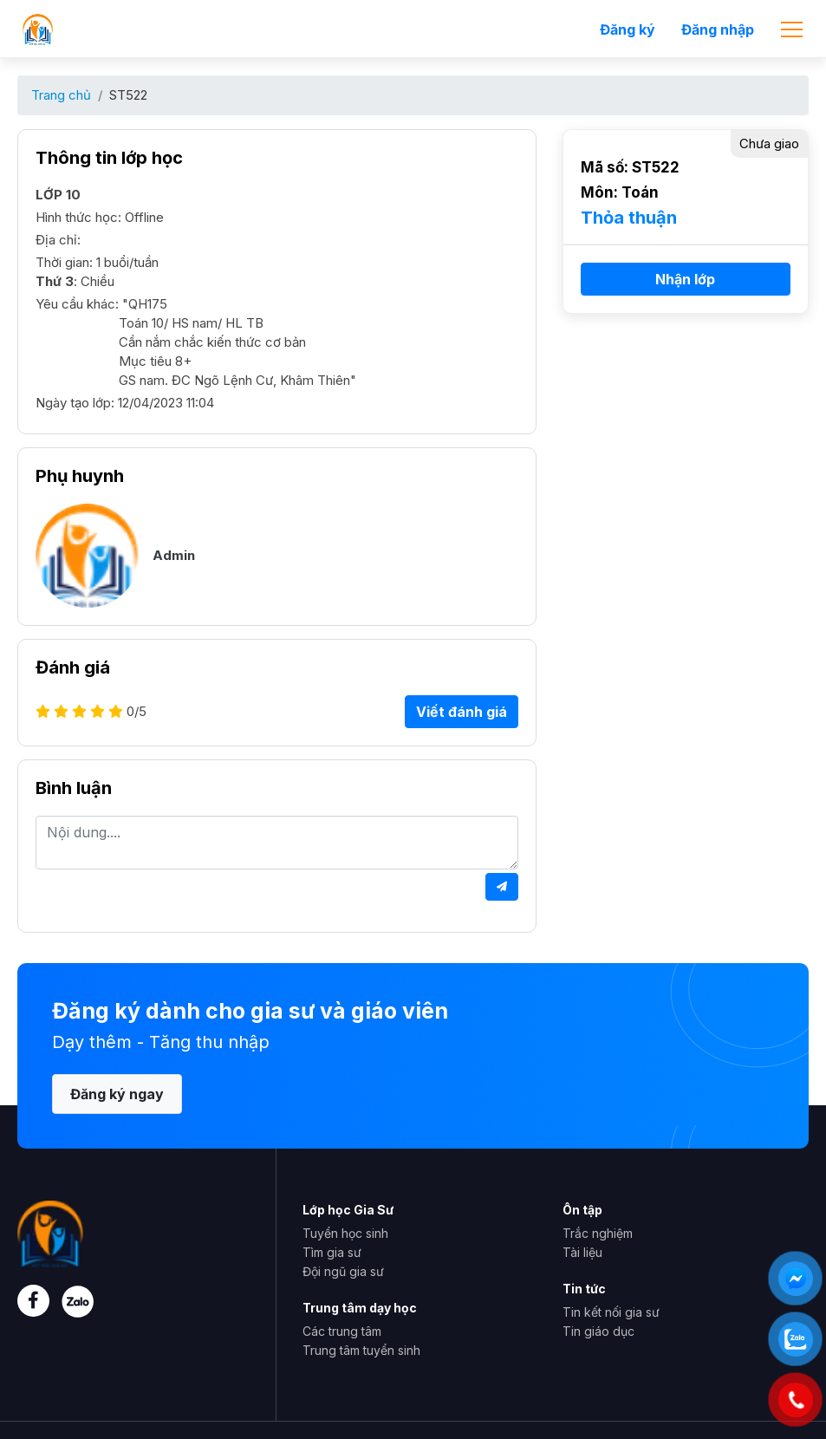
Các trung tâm (341, 1331)
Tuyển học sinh (345, 1233)
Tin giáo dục (598, 1331)
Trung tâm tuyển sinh (361, 1350)
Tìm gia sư (331, 1252)
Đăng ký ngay (117, 1094)
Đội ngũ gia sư (343, 1271)
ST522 (128, 95)
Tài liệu (582, 1252)
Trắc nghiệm (598, 1233)
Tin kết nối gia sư (611, 1312)
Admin (174, 555)
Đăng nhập (717, 29)
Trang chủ (61, 95)
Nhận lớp (685, 279)
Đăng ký (627, 29)
